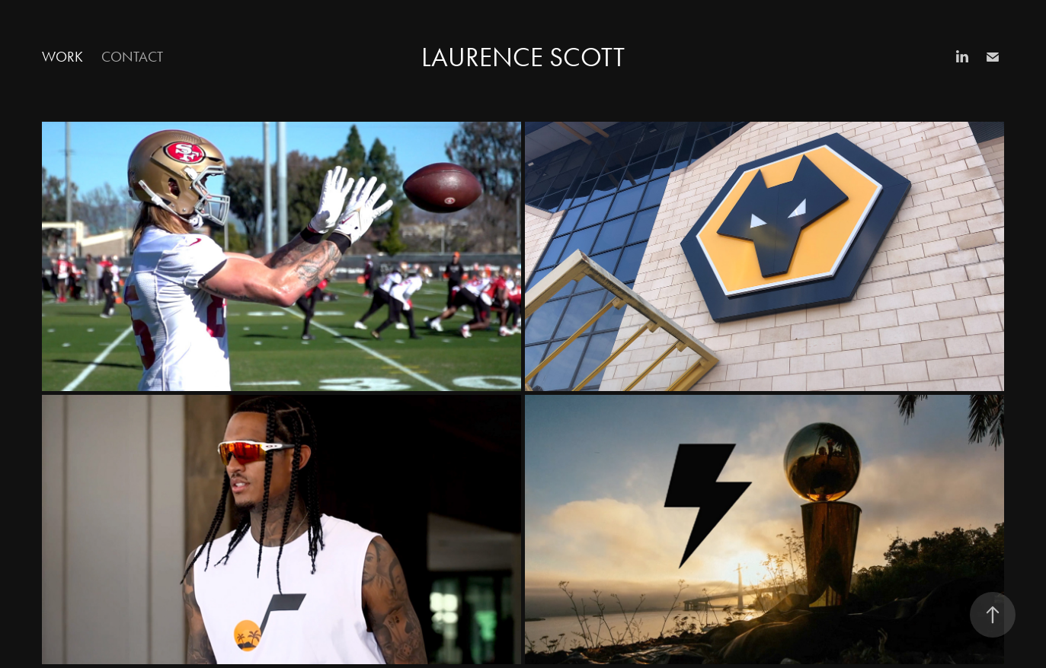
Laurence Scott (523, 57)
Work (62, 56)
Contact (132, 56)
